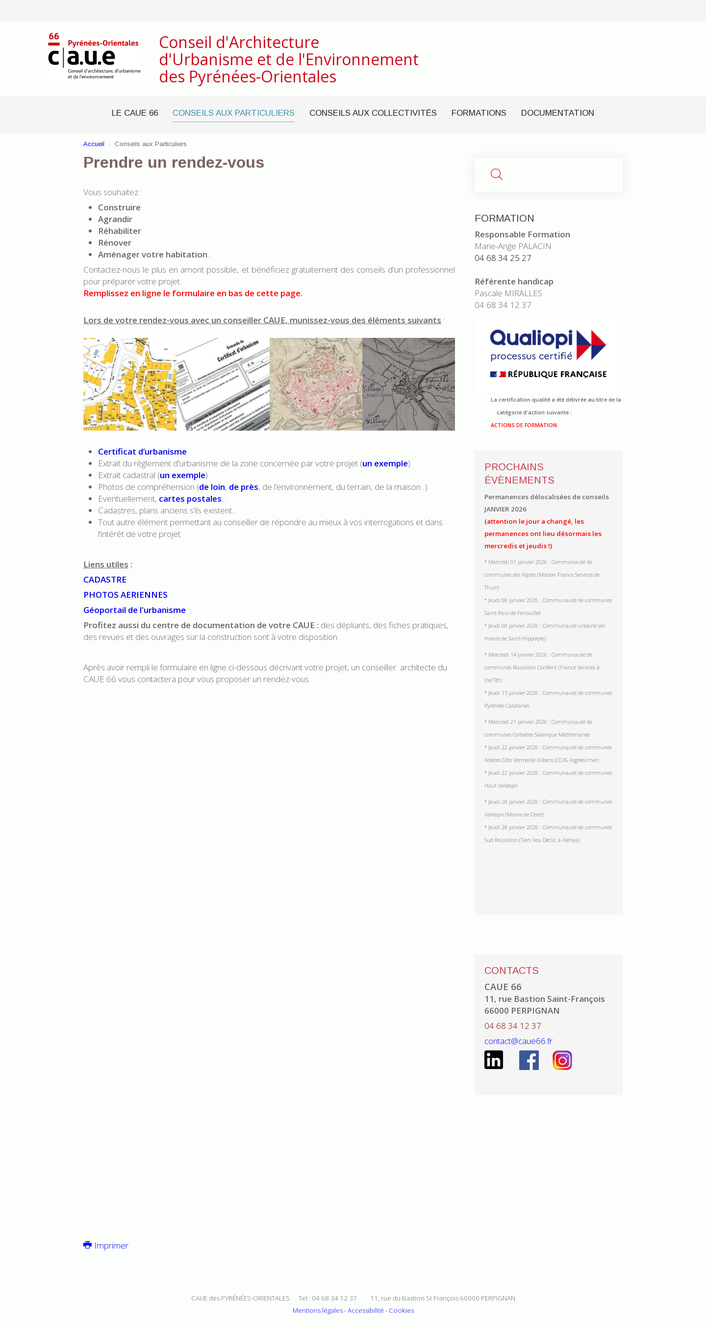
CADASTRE (104, 579)
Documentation (557, 113)
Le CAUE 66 (135, 113)
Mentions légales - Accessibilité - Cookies (353, 1310)
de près (243, 486)
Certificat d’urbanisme (142, 451)
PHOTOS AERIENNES (125, 594)
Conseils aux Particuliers (234, 113)
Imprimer (105, 1245)
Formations (479, 113)
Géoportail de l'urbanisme (134, 609)
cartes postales (190, 498)
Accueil (93, 144)
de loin (212, 486)
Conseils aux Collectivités (373, 113)
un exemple (385, 463)
